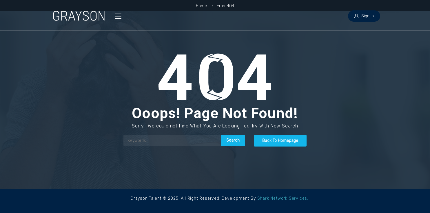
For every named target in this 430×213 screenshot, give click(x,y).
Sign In (364, 16)
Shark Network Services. (282, 198)
